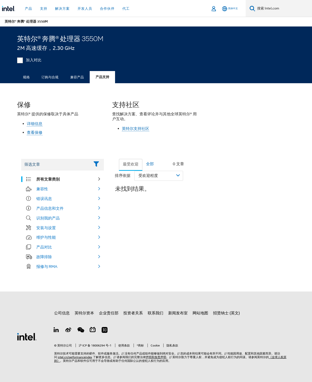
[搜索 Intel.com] (283, 8)
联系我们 (155, 313)
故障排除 (44, 256)
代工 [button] (126, 8)
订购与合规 (49, 77)
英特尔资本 (84, 313)
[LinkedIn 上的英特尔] (56, 330)
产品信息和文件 (50, 208)
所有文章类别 (48, 179)
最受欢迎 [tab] (130, 164)
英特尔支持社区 (135, 128)
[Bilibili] (92, 330)
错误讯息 (44, 198)
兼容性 (42, 188)
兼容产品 (77, 77)
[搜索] (252, 8)
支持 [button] (43, 8)
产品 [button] (28, 8)
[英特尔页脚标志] (27, 336)
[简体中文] (230, 8)
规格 (26, 77)
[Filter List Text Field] (55, 165)
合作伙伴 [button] (107, 8)
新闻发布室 (178, 313)
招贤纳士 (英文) (226, 313)
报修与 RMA (47, 266)
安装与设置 (46, 227)
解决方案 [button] (62, 8)
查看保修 (34, 132)
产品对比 (44, 247)
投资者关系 (133, 313)
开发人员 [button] (85, 8)
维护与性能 (46, 237)
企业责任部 (108, 313)
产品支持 (102, 77)
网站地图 (200, 313)
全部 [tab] (150, 164)
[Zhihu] (104, 330)
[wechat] (80, 330)
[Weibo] (68, 330)
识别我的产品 (48, 218)
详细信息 (34, 123)
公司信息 (62, 313)
